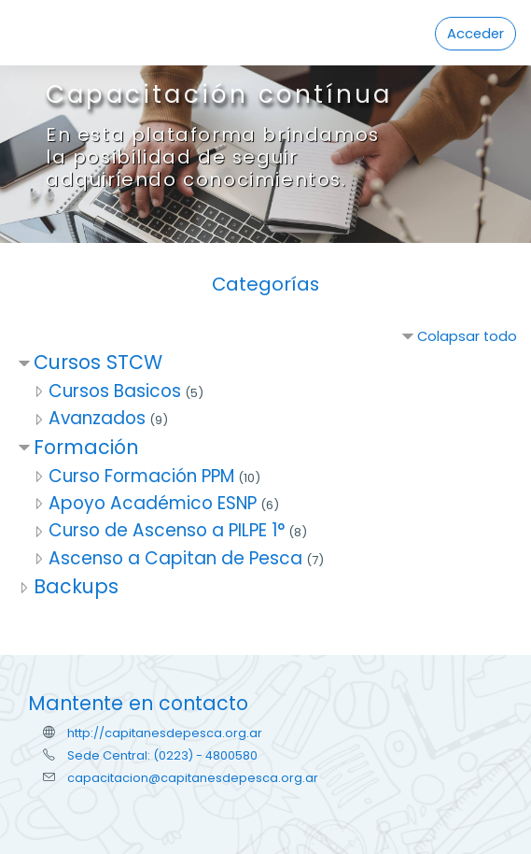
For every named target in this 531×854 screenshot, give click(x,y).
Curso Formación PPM (141, 476)
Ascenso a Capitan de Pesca (175, 558)
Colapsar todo (467, 336)
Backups (76, 586)
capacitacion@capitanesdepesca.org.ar (192, 778)
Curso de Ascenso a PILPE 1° (167, 530)
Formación (86, 447)
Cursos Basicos (115, 391)
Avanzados (97, 418)
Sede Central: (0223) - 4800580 (162, 755)
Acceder (475, 33)
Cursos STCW (98, 362)
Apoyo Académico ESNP (153, 503)
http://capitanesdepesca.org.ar (164, 733)
